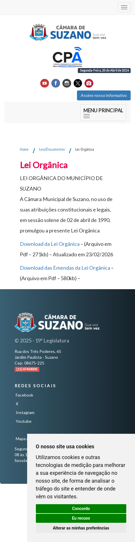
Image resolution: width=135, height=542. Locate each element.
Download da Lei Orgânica (50, 244)
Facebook (24, 394)
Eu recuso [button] (81, 518)
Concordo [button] (81, 508)
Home (24, 149)
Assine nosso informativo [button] (104, 95)
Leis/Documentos (52, 149)
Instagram (25, 412)
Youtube (23, 421)
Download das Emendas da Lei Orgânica (65, 267)
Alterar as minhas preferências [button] (81, 528)
